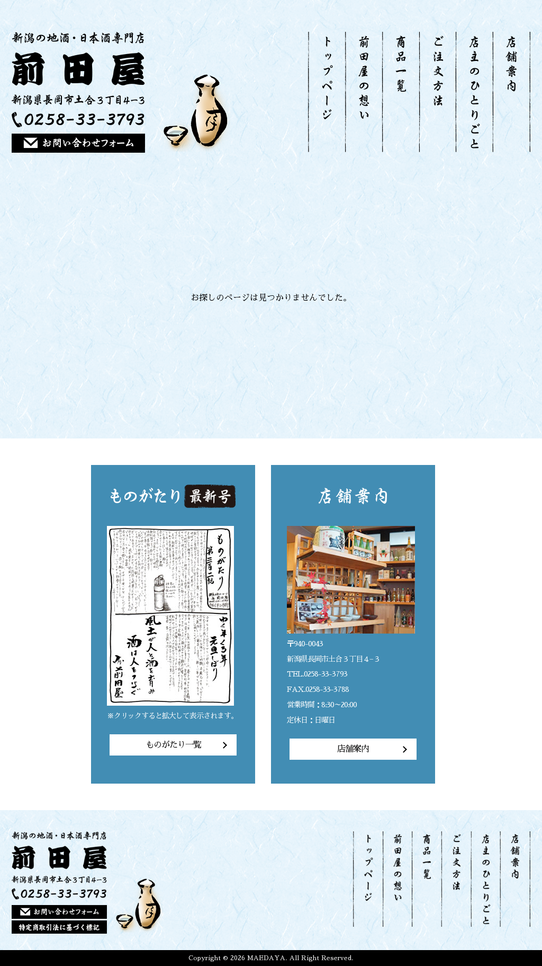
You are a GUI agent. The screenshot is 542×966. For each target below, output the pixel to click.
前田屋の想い (363, 92)
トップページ (326, 92)
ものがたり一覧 (173, 745)
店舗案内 (511, 92)
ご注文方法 (437, 92)
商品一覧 (400, 92)
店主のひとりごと (473, 92)
